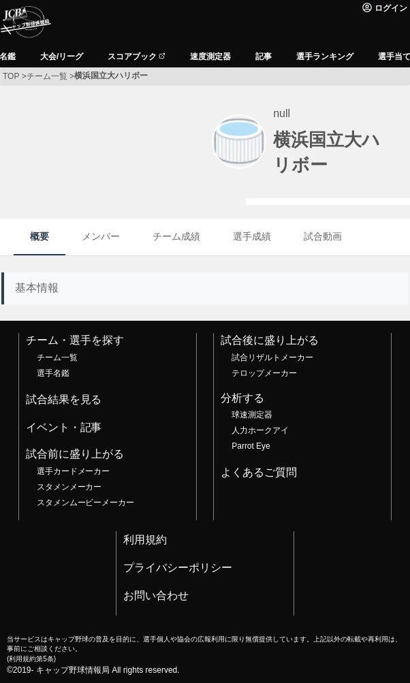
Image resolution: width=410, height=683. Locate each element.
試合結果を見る (64, 399)
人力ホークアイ (260, 430)
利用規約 (145, 539)
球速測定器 (252, 414)
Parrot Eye (251, 446)
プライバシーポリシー (177, 567)
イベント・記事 (64, 427)
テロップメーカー (264, 373)
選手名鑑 (53, 373)
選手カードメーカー (73, 471)
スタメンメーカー (69, 487)
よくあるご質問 (259, 472)
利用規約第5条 (31, 659)
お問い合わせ (156, 595)
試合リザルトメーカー (272, 357)
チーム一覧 (57, 357)
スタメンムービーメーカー (86, 502)
